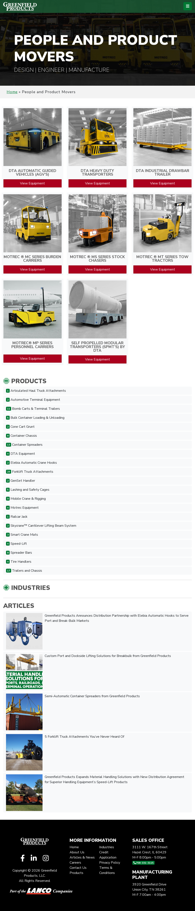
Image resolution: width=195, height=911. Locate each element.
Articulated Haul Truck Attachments (36, 390)
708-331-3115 (143, 863)
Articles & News (82, 857)
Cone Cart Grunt (20, 426)
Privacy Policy (109, 862)
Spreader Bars (19, 552)
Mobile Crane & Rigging (26, 498)
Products (24, 381)
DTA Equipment (20, 453)
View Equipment (32, 183)
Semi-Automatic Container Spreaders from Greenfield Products (73, 712)
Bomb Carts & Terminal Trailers (33, 408)
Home (12, 91)
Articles (18, 606)
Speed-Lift (16, 543)
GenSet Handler (20, 480)
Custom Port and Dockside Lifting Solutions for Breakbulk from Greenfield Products (88, 671)
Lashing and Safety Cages (27, 489)
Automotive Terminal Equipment (33, 399)
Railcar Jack (16, 516)
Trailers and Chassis (24, 570)
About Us (77, 852)
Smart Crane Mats (22, 534)
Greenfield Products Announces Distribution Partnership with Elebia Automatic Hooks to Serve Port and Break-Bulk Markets (97, 631)
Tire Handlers (18, 561)
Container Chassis (21, 435)
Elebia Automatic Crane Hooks (31, 462)
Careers (75, 862)
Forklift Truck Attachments (29, 471)
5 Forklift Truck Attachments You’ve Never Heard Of (65, 752)
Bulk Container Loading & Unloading (35, 417)
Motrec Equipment (22, 507)
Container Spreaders (24, 444)
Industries (26, 588)
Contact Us (78, 867)
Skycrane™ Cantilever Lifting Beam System (41, 525)
